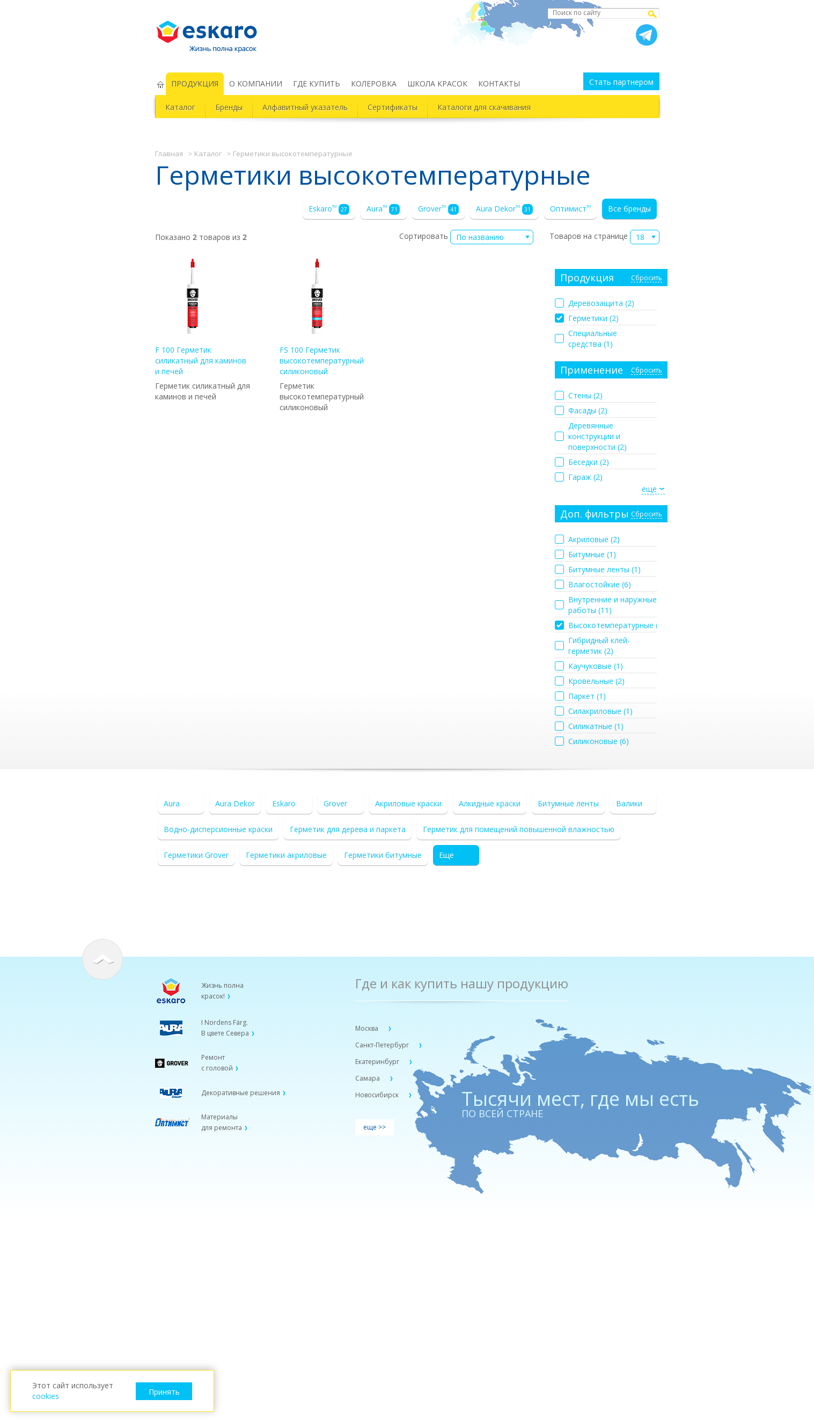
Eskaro (329, 209)
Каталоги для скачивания (484, 107)
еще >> (374, 1127)
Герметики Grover (196, 855)
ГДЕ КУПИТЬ (316, 83)
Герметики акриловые (286, 855)
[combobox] (491, 237)
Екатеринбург (378, 1061)
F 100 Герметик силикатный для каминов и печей (200, 317)
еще (649, 489)
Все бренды (629, 208)
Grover (438, 209)
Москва (367, 1028)
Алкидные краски (489, 803)
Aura (383, 209)
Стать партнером (621, 82)
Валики (629, 803)
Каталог (180, 107)
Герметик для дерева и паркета (348, 829)
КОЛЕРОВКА (374, 83)
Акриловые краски (408, 803)
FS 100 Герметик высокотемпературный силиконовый (322, 317)
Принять (164, 1392)
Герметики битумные (383, 855)
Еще (446, 855)
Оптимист (570, 208)
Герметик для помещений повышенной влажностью (518, 829)
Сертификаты (392, 107)
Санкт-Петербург (382, 1045)
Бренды (229, 107)
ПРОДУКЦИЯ (194, 83)
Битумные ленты (568, 803)
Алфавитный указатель (305, 107)
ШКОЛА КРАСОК (437, 83)
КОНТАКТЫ (499, 83)
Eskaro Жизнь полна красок (212, 32)
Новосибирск (377, 1094)
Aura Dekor (504, 209)
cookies (45, 1396)
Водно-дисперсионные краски (218, 829)
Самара (368, 1078)
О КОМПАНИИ (255, 83)
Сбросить (646, 278)
